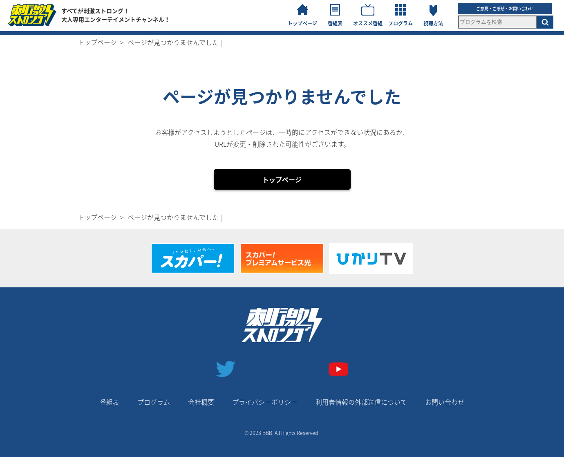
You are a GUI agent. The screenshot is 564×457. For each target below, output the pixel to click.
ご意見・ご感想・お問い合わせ (504, 8)
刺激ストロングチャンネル (32, 15)
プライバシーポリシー (265, 402)
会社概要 (201, 402)
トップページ (302, 23)
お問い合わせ (444, 402)
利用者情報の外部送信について (361, 402)
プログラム (400, 23)
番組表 (335, 23)
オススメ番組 (368, 23)
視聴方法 (433, 23)
